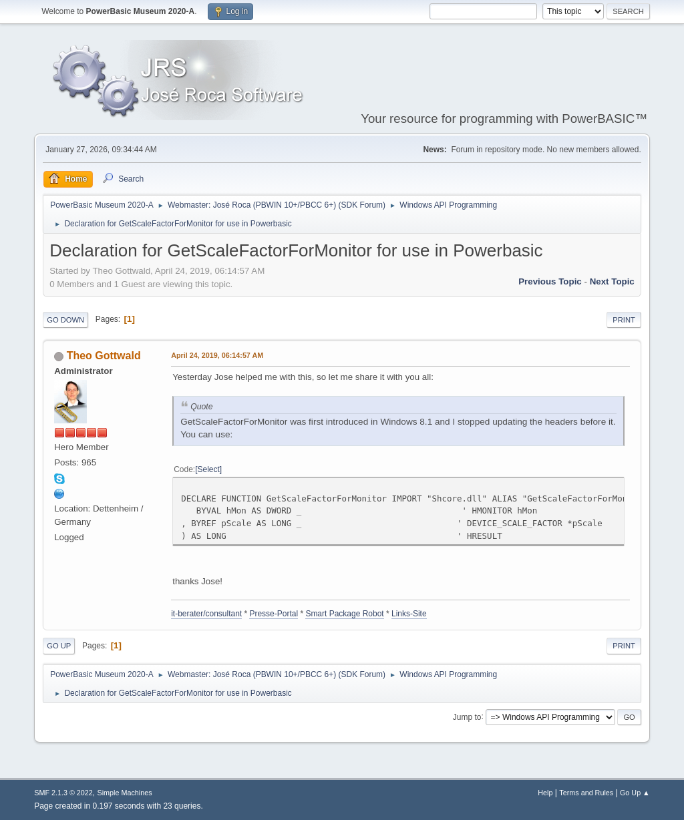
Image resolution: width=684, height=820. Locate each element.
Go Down (65, 320)
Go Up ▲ (635, 793)
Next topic (612, 281)
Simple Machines (125, 793)
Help (545, 793)
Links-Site (409, 613)
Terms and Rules (586, 793)
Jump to (467, 716)
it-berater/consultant (206, 613)
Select (209, 469)
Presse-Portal (273, 613)
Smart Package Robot (344, 613)
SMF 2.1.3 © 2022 (63, 793)
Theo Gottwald (104, 355)
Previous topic (550, 281)
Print (624, 320)
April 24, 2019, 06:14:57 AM (217, 355)
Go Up (59, 646)
